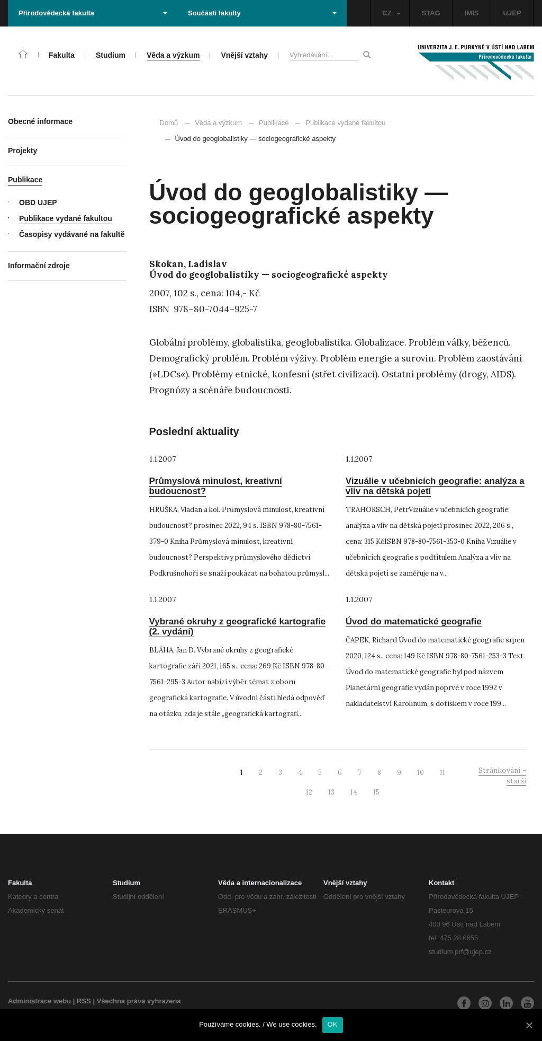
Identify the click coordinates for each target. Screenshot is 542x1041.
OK (333, 1024)
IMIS (472, 13)
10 (420, 772)
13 (331, 792)
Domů (169, 123)
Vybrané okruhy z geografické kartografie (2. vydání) (237, 626)
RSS (84, 1001)
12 (309, 792)
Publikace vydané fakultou (340, 123)
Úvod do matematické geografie (414, 621)
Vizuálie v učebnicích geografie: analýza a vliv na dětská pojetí (435, 486)
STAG (431, 13)
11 (442, 772)
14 (353, 792)
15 (376, 792)
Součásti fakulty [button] (262, 13)
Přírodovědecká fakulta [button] (93, 13)
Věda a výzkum (218, 123)
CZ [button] (391, 13)
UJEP (512, 13)
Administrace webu (39, 1001)
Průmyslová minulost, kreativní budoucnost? (215, 486)
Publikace (273, 123)
